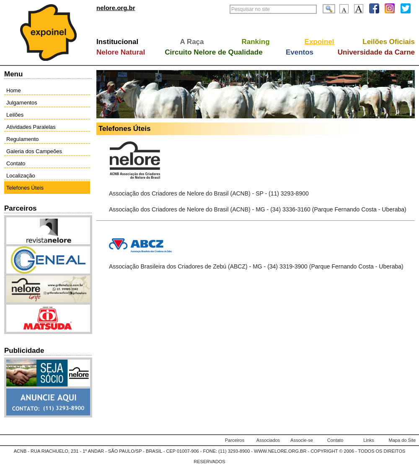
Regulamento (22, 139)
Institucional (117, 42)
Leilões (14, 115)
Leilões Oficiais (388, 42)
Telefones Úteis (25, 188)
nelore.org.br (115, 7)
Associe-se (301, 440)
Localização (20, 175)
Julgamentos (21, 102)
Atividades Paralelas (31, 127)
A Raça (192, 42)
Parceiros (234, 440)
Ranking (255, 42)
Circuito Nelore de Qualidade (213, 52)
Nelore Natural (120, 52)
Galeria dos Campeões (34, 151)
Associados (268, 440)
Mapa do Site (402, 440)
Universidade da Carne (376, 52)
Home (13, 90)
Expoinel (319, 42)
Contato (16, 163)
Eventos (299, 52)
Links (368, 440)
